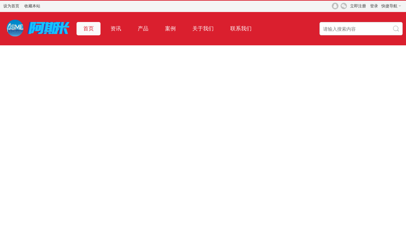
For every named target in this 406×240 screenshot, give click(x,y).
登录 (374, 6)
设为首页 (11, 6)
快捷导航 (389, 6)
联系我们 (241, 28)
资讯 (115, 28)
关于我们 (203, 28)
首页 (88, 28)
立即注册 (358, 6)
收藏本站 (32, 6)
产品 (143, 28)
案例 (170, 28)
